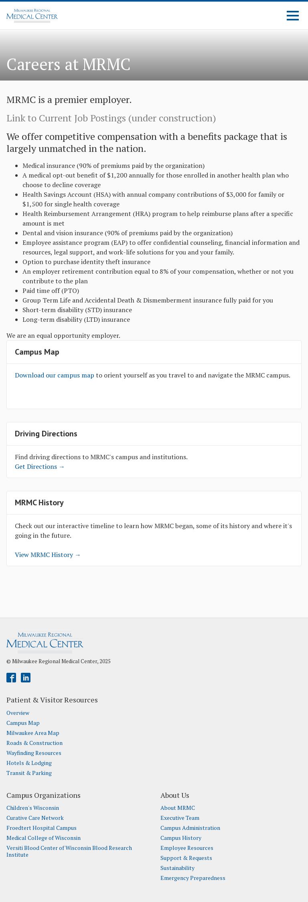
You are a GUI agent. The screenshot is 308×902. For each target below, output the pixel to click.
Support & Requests (186, 858)
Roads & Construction (34, 743)
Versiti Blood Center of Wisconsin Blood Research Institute (69, 851)
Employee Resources (186, 848)
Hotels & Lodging (29, 763)
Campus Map (23, 722)
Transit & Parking (29, 773)
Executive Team (179, 817)
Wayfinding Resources (33, 753)
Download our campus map (55, 375)
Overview (17, 712)
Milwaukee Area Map (32, 733)
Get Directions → (40, 466)
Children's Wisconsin (32, 807)
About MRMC (177, 807)
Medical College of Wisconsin (43, 837)
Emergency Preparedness (192, 878)
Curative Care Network (35, 817)
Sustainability (177, 868)
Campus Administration (190, 827)
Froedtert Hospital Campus (41, 827)
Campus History (180, 837)
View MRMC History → (48, 554)
